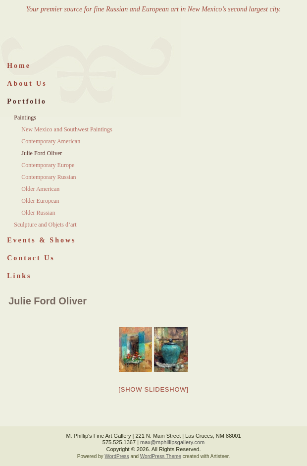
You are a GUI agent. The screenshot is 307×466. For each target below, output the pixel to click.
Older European (40, 200)
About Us (27, 83)
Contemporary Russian (48, 177)
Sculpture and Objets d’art (45, 224)
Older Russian (38, 212)
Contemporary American (50, 141)
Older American (40, 188)
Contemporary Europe (47, 165)
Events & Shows (41, 240)
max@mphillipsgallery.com (172, 442)
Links (19, 276)
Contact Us (31, 258)
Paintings (25, 117)
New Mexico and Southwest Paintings (66, 129)
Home (19, 65)
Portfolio (27, 101)
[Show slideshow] (153, 389)
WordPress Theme (160, 456)
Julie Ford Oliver (41, 153)
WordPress (116, 456)
